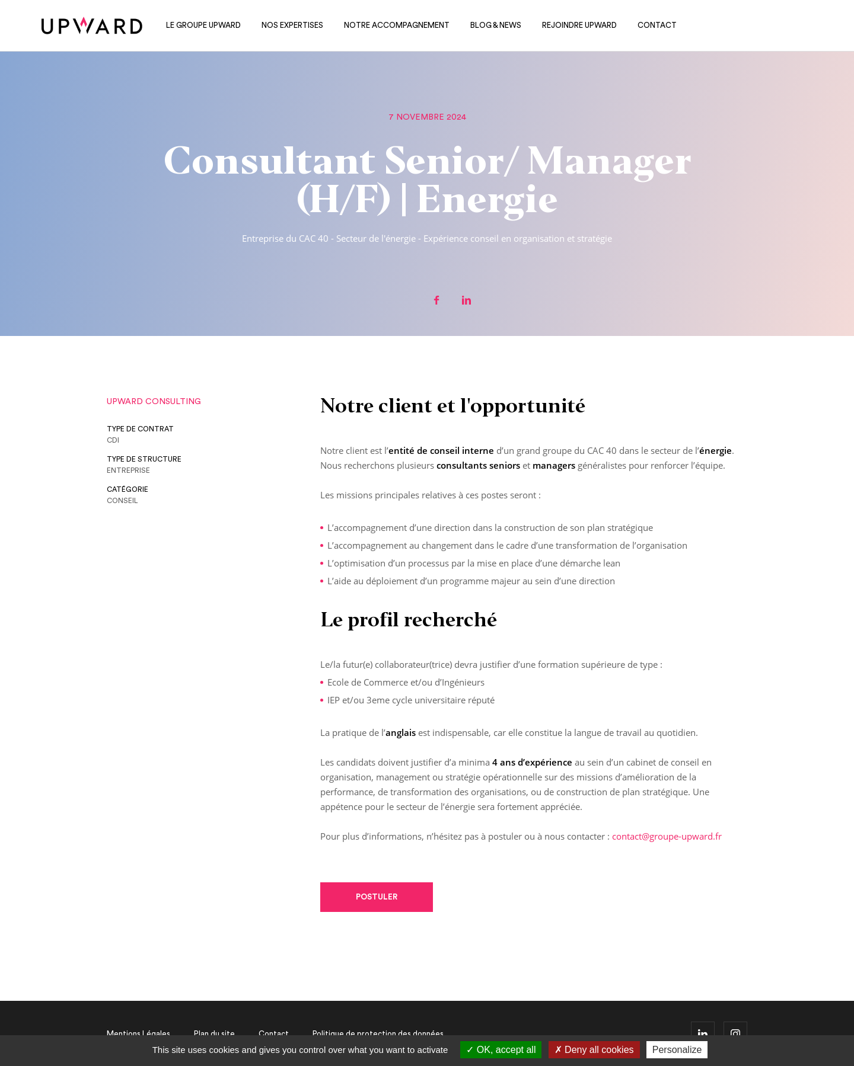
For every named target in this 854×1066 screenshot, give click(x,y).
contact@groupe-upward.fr (667, 836)
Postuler (376, 897)
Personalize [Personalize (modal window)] (677, 1050)
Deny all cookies (594, 1050)
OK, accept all (501, 1050)
